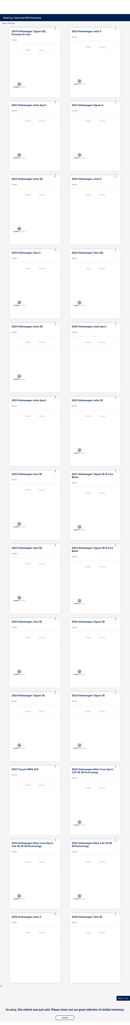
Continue (65, 1018)
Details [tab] (28, 50)
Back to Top (123, 998)
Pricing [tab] (42, 50)
